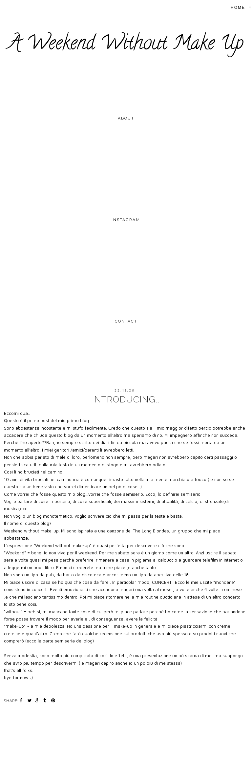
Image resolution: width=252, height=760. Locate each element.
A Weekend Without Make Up (126, 44)
